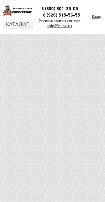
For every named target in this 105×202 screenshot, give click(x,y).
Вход (96, 17)
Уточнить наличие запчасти (59, 20)
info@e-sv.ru (59, 26)
